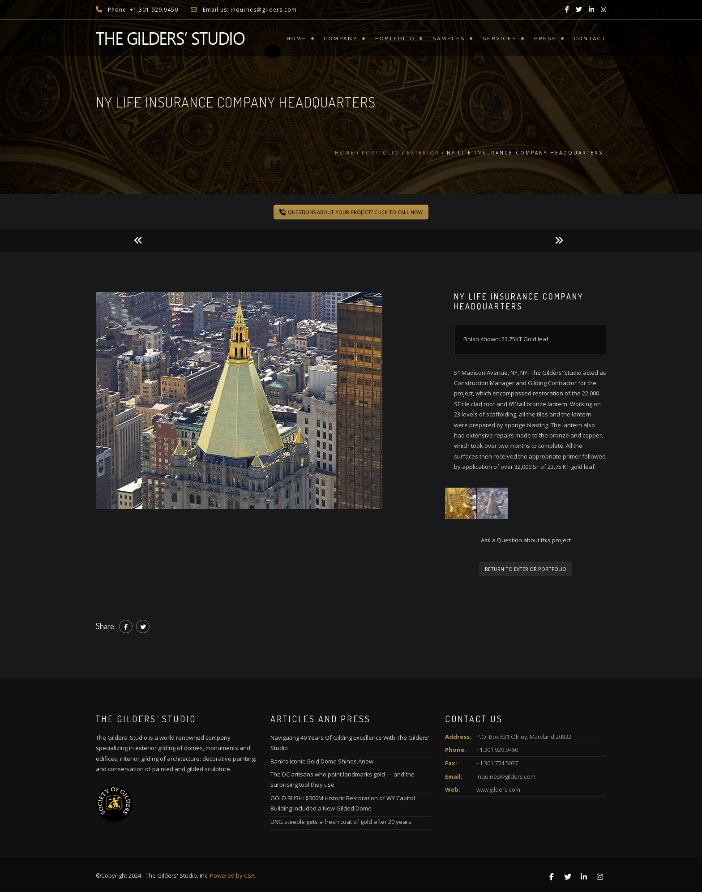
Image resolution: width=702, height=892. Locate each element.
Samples (448, 39)
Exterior (423, 153)
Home (297, 39)
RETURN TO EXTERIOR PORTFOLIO (525, 569)
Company (341, 39)
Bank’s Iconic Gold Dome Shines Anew (321, 761)
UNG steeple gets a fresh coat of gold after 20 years (340, 822)
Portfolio (395, 39)
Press (545, 39)
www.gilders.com (498, 789)
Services (500, 39)
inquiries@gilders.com (505, 776)
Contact (590, 39)
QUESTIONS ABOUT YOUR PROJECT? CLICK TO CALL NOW (351, 212)
